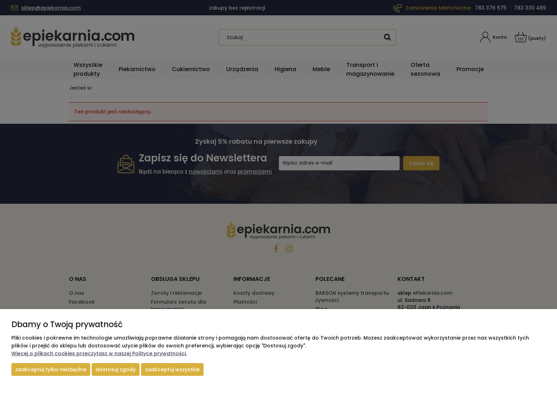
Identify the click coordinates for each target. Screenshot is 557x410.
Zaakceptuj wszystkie (172, 369)
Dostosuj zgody (116, 369)
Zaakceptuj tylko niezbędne (50, 369)
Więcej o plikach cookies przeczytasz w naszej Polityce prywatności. (99, 353)
